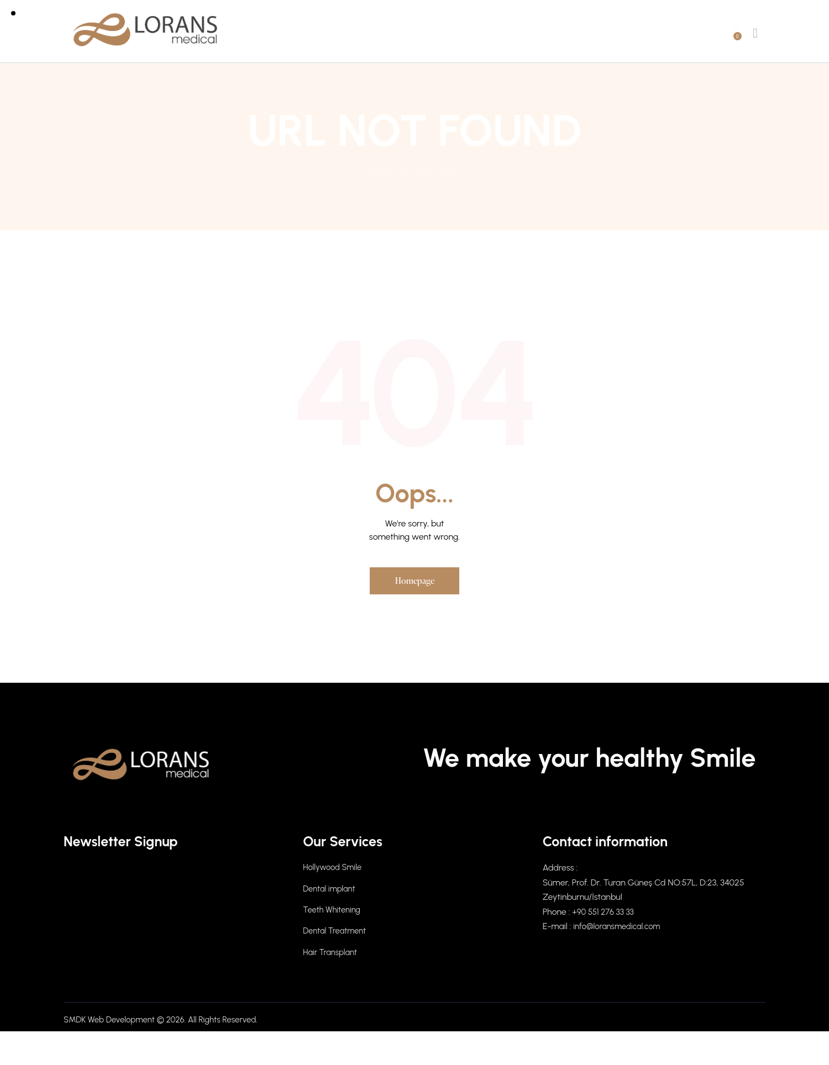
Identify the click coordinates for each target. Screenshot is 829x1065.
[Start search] (755, 33)
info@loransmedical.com (620, 930)
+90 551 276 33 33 (605, 915)
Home (380, 174)
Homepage (414, 582)
